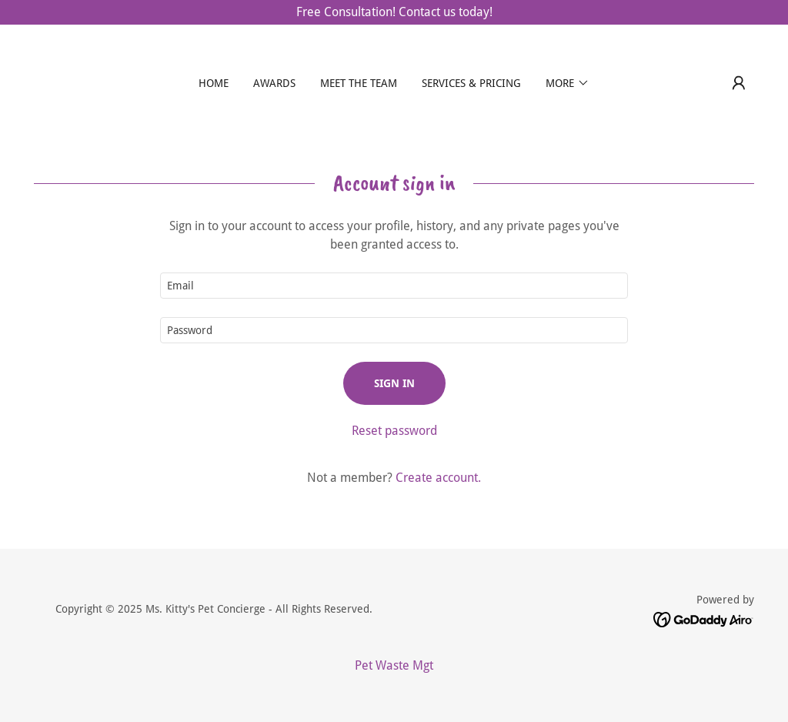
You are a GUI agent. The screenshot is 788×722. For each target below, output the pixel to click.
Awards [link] (274, 83)
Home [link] (214, 83)
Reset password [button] (394, 430)
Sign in (394, 383)
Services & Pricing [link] (471, 83)
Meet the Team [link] (358, 83)
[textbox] (394, 285)
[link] (703, 618)
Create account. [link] (438, 477)
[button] (567, 83)
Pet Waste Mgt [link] (394, 665)
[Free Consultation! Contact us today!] (394, 12)
